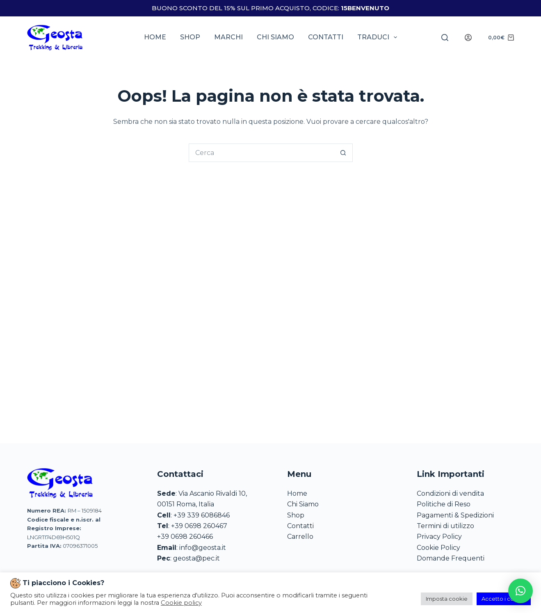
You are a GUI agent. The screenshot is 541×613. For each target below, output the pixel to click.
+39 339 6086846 (201, 515)
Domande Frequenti (450, 558)
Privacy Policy (439, 536)
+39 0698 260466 (185, 536)
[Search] (444, 37)
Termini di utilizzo (445, 526)
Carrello (300, 536)
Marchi (228, 37)
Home (155, 37)
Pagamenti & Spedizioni (455, 515)
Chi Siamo (303, 504)
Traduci (378, 37)
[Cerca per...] (261, 153)
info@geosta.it (202, 547)
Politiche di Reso (443, 504)
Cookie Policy (438, 547)
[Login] (468, 37)
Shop (190, 37)
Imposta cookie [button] (447, 598)
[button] (520, 591)
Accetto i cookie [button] (504, 598)
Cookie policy (181, 602)
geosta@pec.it (196, 558)
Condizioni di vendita (450, 493)
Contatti (325, 37)
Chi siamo (275, 37)
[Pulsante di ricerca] (343, 153)
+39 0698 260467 (199, 526)
